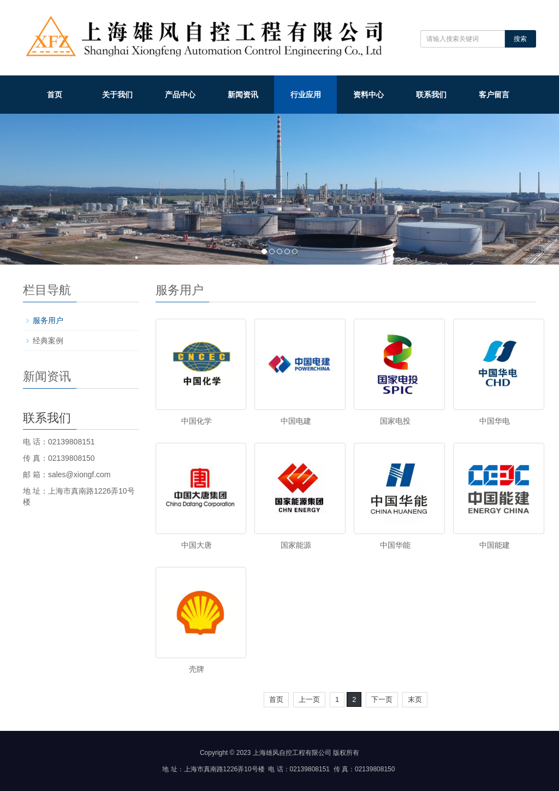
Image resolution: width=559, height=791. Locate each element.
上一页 (309, 699)
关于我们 (117, 94)
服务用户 (48, 320)
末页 (415, 699)
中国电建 (296, 421)
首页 (54, 94)
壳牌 (196, 669)
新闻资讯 (243, 94)
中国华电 (494, 421)
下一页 (382, 699)
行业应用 (305, 94)
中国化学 (196, 421)
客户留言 (494, 94)
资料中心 (368, 94)
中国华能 (395, 545)
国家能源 (296, 545)
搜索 (520, 39)
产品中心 (180, 94)
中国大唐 (196, 545)
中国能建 (494, 545)
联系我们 (431, 94)
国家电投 (395, 421)
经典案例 (48, 340)
